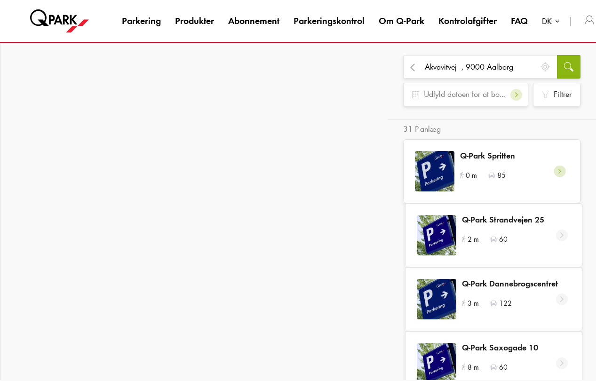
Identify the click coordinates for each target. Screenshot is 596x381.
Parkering (141, 20)
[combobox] (553, 22)
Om (401, 20)
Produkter (194, 20)
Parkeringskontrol (329, 20)
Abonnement (253, 20)
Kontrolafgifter (467, 20)
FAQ (519, 20)
